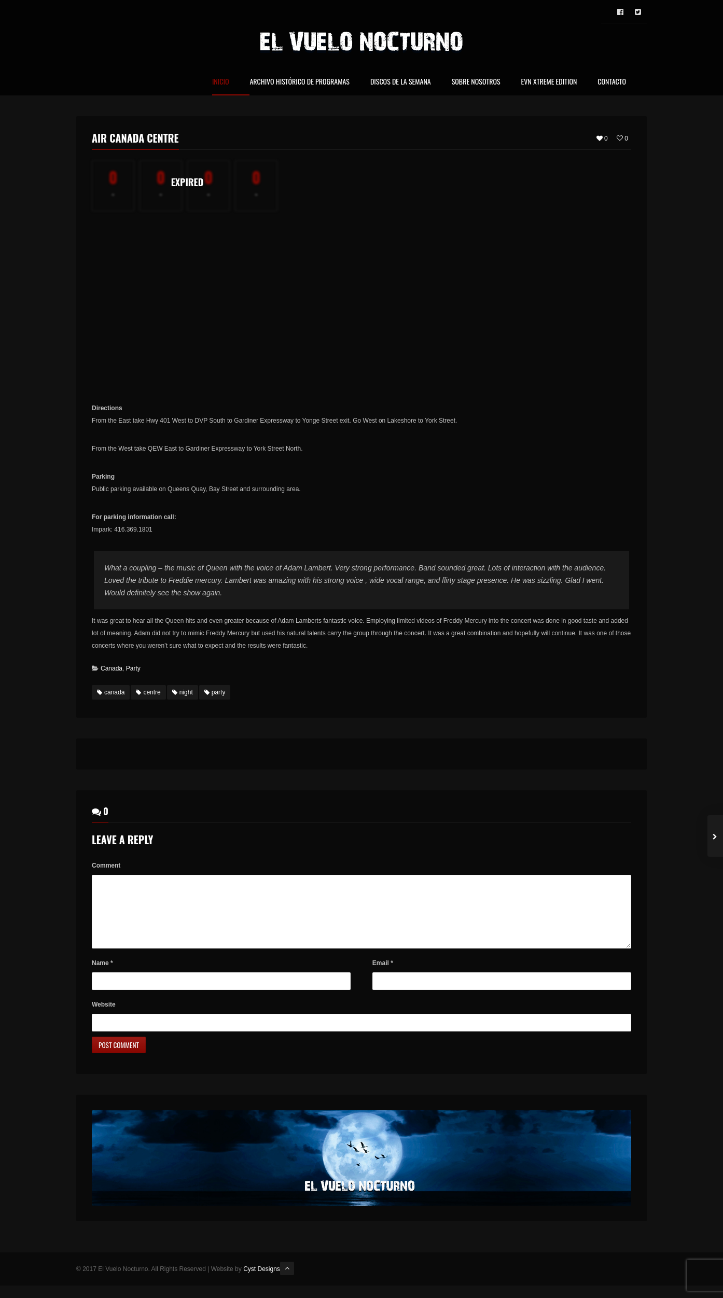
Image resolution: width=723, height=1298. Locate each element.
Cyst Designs (261, 1281)
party (215, 692)
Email (382, 975)
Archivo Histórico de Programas (299, 82)
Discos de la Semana (400, 82)
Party (133, 668)
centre (148, 692)
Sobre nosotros (476, 82)
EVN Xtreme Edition (549, 82)
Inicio (220, 82)
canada (110, 692)
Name (102, 975)
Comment (106, 865)
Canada (111, 668)
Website (104, 1017)
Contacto (611, 82)
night (182, 692)
